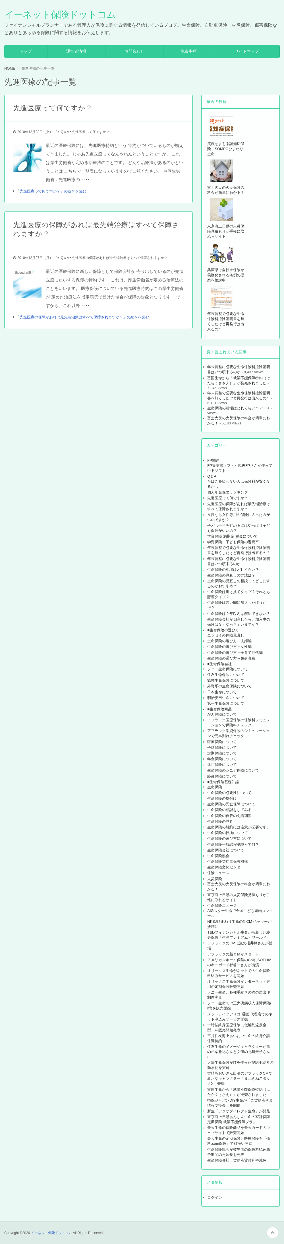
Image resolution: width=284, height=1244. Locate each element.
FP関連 (213, 460)
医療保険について (222, 742)
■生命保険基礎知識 (223, 782)
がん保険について (222, 714)
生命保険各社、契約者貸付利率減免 (236, 1160)
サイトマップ (247, 51)
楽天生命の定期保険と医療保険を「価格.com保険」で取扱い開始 (238, 1141)
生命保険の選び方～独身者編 (231, 658)
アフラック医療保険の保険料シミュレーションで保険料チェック (238, 722)
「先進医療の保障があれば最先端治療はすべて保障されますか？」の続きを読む (82, 317)
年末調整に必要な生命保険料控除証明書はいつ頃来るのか (238, 369)
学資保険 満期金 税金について (232, 536)
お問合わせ (134, 51)
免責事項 (189, 51)
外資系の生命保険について (229, 686)
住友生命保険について (225, 675)
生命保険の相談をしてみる (229, 810)
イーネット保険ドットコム (60, 14)
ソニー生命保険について (227, 669)
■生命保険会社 (219, 664)
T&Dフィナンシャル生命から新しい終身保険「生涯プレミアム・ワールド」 (238, 935)
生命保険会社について (225, 850)
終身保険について (222, 776)
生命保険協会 (218, 856)
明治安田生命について (225, 698)
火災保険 (214, 879)
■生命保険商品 (219, 709)
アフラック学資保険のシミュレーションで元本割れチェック (238, 733)
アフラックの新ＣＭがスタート (233, 954)
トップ (26, 51)
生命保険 (214, 787)
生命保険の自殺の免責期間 (229, 816)
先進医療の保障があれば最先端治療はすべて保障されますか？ (96, 229)
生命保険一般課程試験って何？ (233, 844)
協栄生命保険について (225, 680)
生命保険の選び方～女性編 (229, 646)
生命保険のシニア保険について (233, 770)
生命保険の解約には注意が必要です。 (238, 827)
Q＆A (65, 132)
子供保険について (222, 747)
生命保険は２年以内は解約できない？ (238, 613)
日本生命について (222, 692)
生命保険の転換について (227, 833)
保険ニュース (218, 873)
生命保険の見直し (222, 821)
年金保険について (222, 759)
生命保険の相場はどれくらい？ (233, 408)
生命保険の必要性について (229, 793)
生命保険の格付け (222, 798)
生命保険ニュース (222, 905)
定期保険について (222, 753)
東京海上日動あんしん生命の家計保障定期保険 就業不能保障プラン (238, 1119)
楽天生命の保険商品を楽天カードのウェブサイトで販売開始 (238, 1130)
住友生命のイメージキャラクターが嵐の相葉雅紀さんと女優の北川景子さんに (238, 1051)
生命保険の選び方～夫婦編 (229, 641)
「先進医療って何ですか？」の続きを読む (51, 191)
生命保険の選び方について (229, 838)
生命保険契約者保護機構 (227, 861)
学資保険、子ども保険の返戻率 (233, 542)
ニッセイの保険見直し (225, 635)
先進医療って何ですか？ (53, 108)
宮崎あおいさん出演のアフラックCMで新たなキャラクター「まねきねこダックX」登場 (239, 1078)
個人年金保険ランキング (227, 492)
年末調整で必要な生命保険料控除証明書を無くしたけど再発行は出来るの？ (238, 550)
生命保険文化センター (225, 867)
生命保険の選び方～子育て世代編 (235, 652)
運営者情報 (76, 51)
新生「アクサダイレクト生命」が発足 (238, 1111)
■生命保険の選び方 (223, 630)
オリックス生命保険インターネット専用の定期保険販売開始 (238, 984)
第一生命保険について (225, 703)
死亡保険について (222, 764)
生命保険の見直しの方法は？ (231, 575)
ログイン (214, 1197)
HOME (9, 68)
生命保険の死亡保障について (231, 804)
